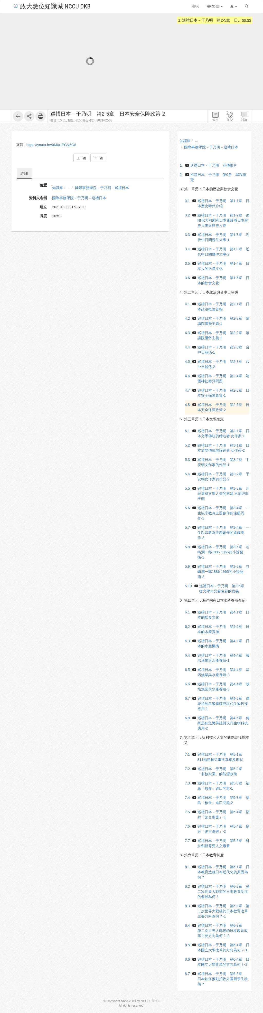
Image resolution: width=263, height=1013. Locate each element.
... (69, 188)
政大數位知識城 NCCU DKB (51, 6)
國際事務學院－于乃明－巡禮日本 (102, 188)
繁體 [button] (215, 6)
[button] (234, 6)
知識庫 (57, 188)
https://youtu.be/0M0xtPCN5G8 (51, 145)
